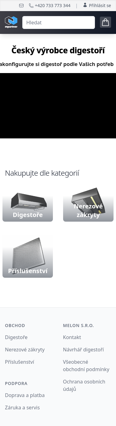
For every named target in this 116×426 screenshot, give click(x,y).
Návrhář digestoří (83, 349)
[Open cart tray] (105, 22)
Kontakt (72, 337)
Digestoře (16, 337)
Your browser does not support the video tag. (58, 106)
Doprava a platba (25, 395)
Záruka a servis (22, 407)
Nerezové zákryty (25, 349)
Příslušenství (19, 361)
